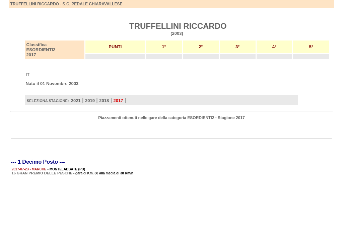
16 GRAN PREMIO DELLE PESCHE (42, 173)
